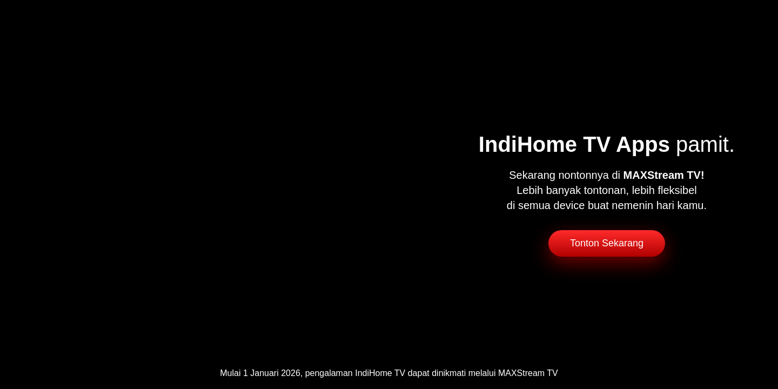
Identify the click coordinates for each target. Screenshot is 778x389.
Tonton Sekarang (606, 243)
